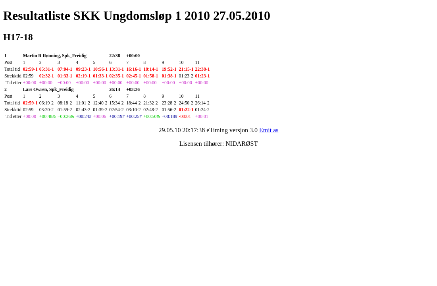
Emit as (268, 130)
